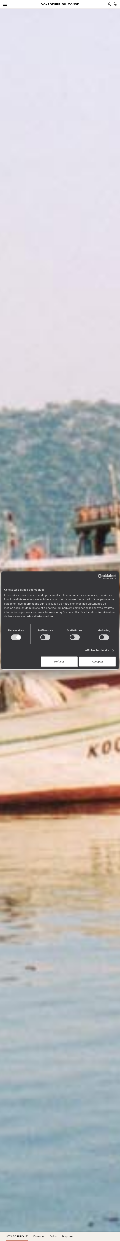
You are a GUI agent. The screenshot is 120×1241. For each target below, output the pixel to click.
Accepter (97, 661)
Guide (53, 1236)
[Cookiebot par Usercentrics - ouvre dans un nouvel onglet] (100, 576)
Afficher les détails (97, 650)
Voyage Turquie (17, 1236)
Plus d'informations (40, 616)
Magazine (67, 1236)
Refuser (59, 661)
